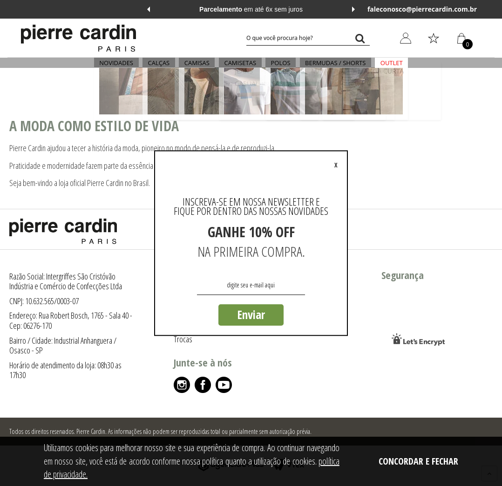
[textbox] (308, 38)
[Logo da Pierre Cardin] (78, 38)
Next (353, 9)
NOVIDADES (132, 68)
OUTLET (375, 68)
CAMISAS (202, 68)
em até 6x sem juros (251, 9)
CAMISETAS (240, 68)
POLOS (275, 68)
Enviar (251, 314)
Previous (149, 9)
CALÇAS (170, 68)
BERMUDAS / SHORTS (324, 68)
